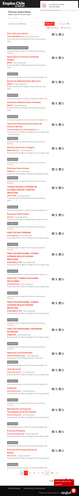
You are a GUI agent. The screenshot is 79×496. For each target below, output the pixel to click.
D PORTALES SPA (13, 284)
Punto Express (12, 236)
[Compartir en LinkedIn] (60, 35)
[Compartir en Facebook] (53, 35)
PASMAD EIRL (12, 335)
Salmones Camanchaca (16, 356)
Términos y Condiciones (34, 488)
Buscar (49, 24)
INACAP (9, 63)
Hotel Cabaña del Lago (15, 434)
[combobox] (64, 24)
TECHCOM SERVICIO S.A (16, 36)
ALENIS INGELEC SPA (14, 262)
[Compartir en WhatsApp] (63, 35)
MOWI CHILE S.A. (13, 150)
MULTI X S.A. (11, 456)
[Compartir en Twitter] (56, 35)
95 (52, 473)
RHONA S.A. (11, 171)
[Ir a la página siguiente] (57, 473)
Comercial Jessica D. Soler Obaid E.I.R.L (22, 130)
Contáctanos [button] (14, 488)
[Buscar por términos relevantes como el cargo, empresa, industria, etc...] (26, 24)
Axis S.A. (10, 217)
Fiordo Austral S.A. (14, 372)
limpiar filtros (53, 28)
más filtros (66, 28)
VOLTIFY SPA (11, 196)
